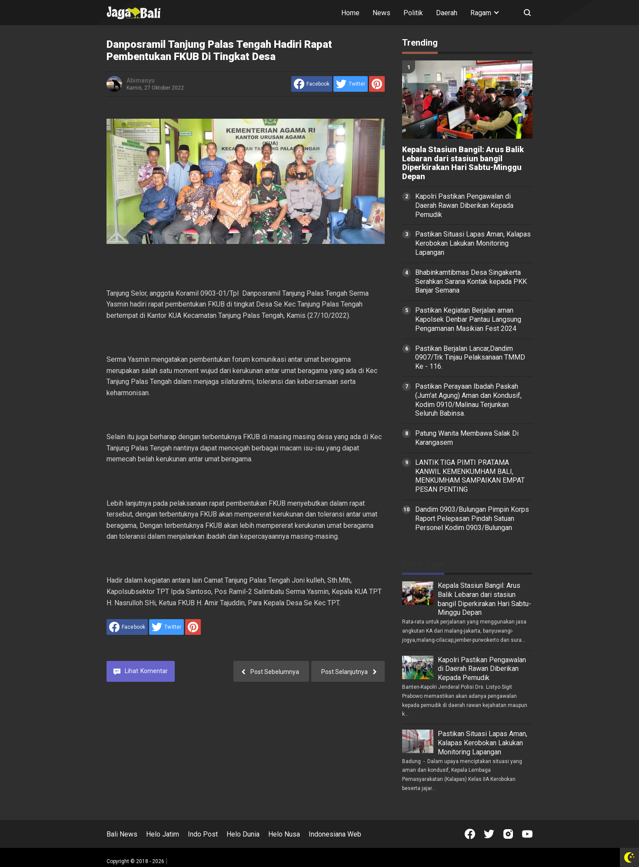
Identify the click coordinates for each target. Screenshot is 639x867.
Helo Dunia (243, 834)
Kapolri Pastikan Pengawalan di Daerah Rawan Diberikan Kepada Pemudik (464, 205)
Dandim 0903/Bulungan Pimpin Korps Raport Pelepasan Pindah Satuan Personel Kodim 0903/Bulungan (472, 518)
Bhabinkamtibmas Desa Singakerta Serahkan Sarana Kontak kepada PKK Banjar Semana (471, 281)
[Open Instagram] (508, 834)
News (381, 13)
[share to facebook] (311, 84)
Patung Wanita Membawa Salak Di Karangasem (467, 438)
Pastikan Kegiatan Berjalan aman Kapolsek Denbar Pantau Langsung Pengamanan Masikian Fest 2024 (468, 319)
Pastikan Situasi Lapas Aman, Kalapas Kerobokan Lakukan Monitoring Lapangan (473, 243)
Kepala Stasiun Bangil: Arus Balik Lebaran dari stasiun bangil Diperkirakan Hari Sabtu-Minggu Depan (463, 163)
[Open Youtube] (527, 834)
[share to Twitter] (350, 84)
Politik (413, 13)
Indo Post (203, 834)
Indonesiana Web (335, 834)
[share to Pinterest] (377, 84)
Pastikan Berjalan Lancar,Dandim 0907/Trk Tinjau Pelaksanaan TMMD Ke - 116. (470, 357)
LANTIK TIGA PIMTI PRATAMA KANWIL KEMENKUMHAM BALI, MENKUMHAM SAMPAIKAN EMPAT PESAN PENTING (470, 476)
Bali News (121, 834)
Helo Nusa (284, 834)
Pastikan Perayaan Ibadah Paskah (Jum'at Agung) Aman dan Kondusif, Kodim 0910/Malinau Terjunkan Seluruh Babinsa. (468, 399)
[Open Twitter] (489, 834)
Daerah (446, 13)
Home (350, 13)
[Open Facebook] (470, 834)
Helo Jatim (162, 834)
